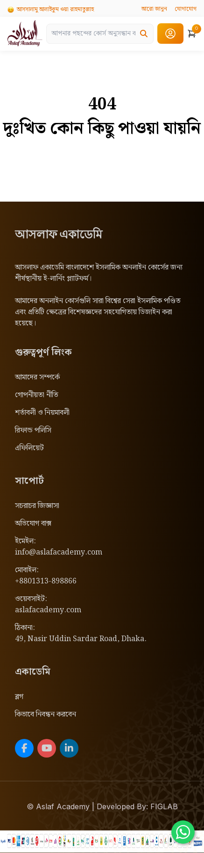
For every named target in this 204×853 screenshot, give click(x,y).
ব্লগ (19, 697)
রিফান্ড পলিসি (33, 430)
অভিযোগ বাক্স (33, 523)
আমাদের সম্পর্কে (37, 377)
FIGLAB (164, 806)
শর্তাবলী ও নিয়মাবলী (42, 413)
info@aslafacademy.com (58, 552)
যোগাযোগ (186, 9)
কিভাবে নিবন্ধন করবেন (45, 714)
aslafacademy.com (48, 610)
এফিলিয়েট (29, 448)
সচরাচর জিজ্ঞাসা (37, 506)
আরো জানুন (154, 9)
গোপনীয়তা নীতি (36, 395)
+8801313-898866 (46, 581)
